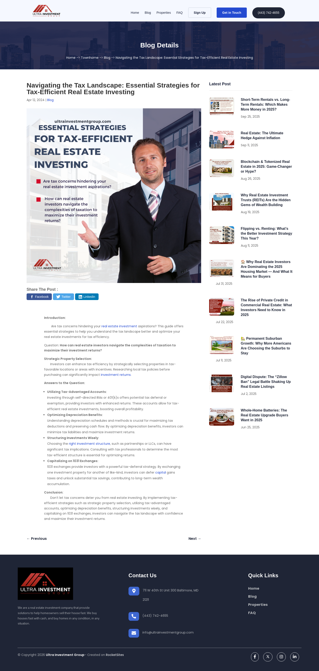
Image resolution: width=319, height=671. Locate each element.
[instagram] (281, 656)
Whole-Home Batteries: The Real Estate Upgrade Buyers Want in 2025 (264, 415)
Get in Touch (231, 12)
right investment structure (89, 443)
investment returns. (116, 375)
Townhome (90, 57)
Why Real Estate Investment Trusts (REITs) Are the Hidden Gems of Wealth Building (266, 200)
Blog (148, 12)
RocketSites (115, 655)
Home (135, 12)
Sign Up (200, 12)
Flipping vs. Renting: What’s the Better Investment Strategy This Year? (266, 233)
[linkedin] (294, 656)
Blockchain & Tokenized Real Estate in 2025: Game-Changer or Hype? (266, 166)
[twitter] (268, 656)
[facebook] (255, 656)
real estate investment (119, 326)
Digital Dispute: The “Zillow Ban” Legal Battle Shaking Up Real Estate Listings (266, 381)
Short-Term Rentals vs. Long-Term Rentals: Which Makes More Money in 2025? (265, 104)
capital (160, 472)
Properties (163, 12)
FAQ (179, 12)
